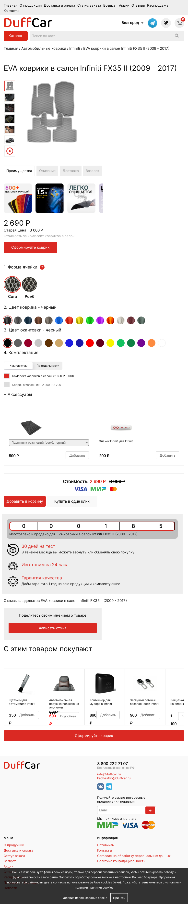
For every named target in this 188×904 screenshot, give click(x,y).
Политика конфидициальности (121, 861)
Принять (119, 898)
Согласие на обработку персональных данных (134, 856)
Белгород (130, 22)
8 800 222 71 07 (112, 763)
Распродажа (157, 5)
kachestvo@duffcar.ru (114, 778)
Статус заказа (89, 5)
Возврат (110, 5)
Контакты (11, 11)
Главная (10, 5)
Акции (124, 5)
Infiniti (74, 48)
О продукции (31, 5)
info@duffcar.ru (109, 774)
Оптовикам (106, 845)
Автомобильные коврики (43, 48)
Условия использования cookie (85, 898)
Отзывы (138, 5)
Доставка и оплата (59, 5)
